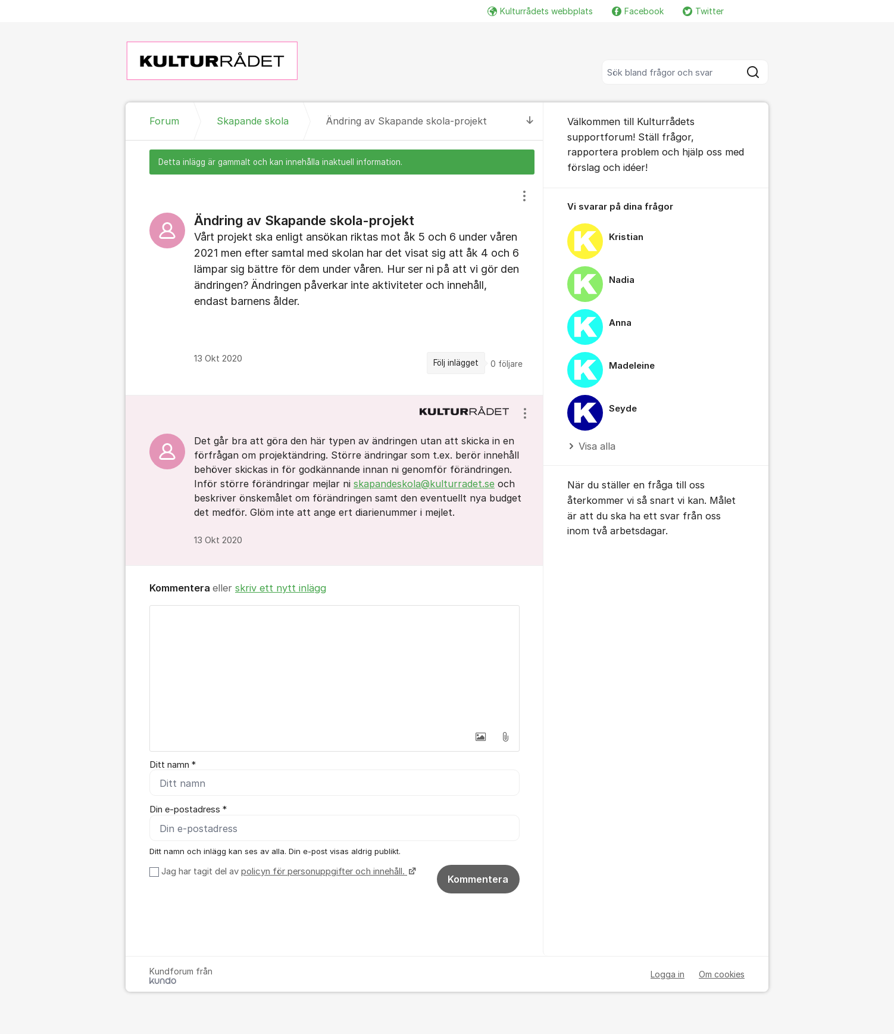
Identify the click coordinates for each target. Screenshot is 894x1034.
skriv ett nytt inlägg (280, 588)
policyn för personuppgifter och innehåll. (324, 872)
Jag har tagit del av (287, 872)
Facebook (638, 11)
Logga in (667, 975)
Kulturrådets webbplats (540, 11)
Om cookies (722, 975)
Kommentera (478, 880)
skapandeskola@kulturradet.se (424, 484)
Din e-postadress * (188, 810)
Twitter (703, 11)
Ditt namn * (172, 764)
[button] (480, 737)
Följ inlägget (456, 362)
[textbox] (334, 665)
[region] (334, 284)
